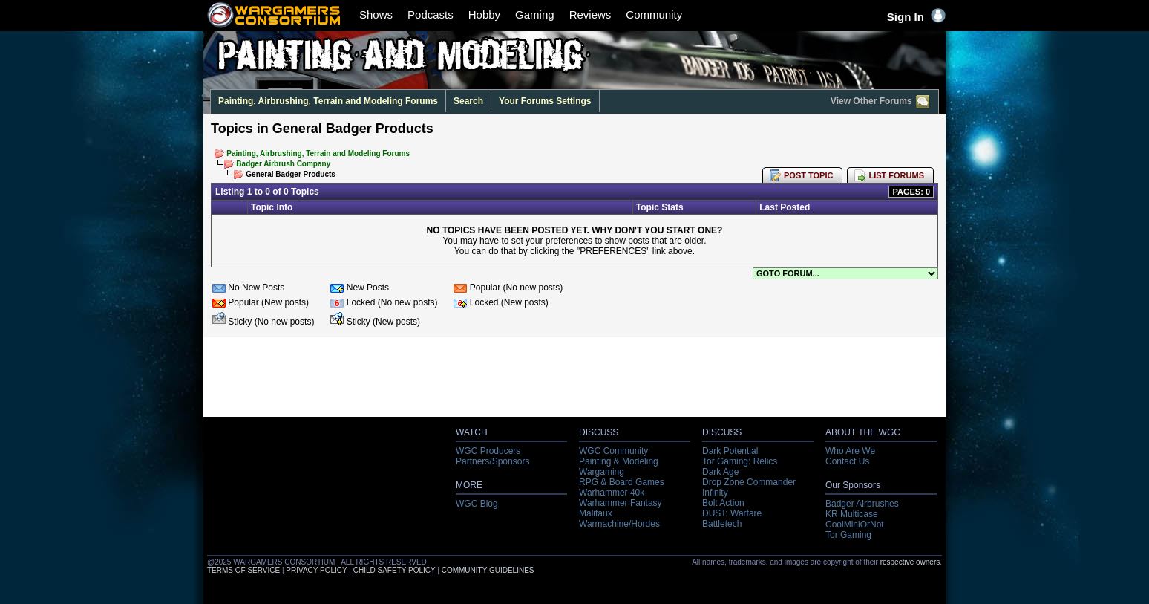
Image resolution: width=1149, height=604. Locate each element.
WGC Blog (477, 504)
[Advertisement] (574, 381)
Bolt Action (723, 503)
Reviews (590, 14)
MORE (469, 485)
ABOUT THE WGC (862, 432)
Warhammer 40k (611, 492)
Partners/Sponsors (492, 461)
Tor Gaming (848, 535)
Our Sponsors (852, 485)
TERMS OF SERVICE (243, 570)
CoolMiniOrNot (854, 524)
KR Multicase (851, 514)
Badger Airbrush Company (283, 164)
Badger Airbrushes (862, 504)
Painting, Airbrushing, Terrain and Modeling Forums (328, 101)
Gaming (534, 14)
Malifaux (595, 513)
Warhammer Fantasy (620, 503)
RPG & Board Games (621, 482)
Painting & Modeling (618, 461)
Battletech (722, 524)
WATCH (472, 432)
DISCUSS (598, 432)
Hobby (484, 14)
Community (654, 14)
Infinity (715, 492)
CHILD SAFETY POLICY (394, 570)
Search (468, 101)
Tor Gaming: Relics (739, 461)
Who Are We (850, 451)
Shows (376, 14)
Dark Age (720, 472)
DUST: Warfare (732, 513)
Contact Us (847, 461)
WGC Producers (488, 451)
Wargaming (601, 472)
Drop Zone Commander (749, 482)
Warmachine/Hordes (619, 524)
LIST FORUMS (896, 175)
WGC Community (613, 451)
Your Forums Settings (545, 101)
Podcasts (430, 14)
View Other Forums (881, 102)
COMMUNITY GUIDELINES (488, 570)
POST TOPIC (808, 175)
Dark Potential (730, 451)
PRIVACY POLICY (316, 570)
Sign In (916, 16)
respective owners (910, 562)
